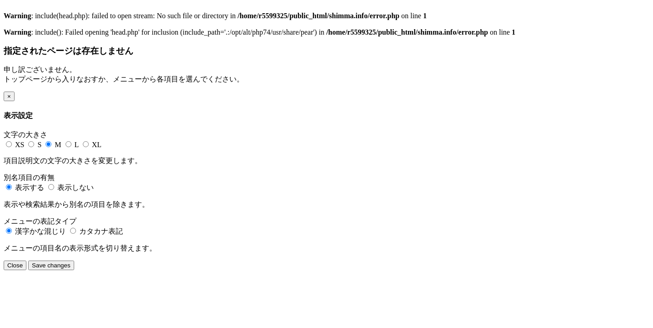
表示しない (71, 187)
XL (92, 145)
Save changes (51, 265)
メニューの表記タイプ (40, 221)
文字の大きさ (25, 134)
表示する (26, 187)
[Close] (9, 96)
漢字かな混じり (37, 231)
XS (16, 145)
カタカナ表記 (96, 231)
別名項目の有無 (29, 177)
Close (15, 265)
